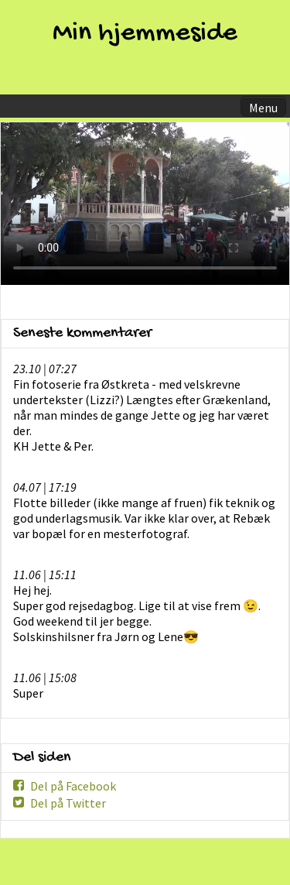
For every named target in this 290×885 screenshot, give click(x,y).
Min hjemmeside (145, 33)
